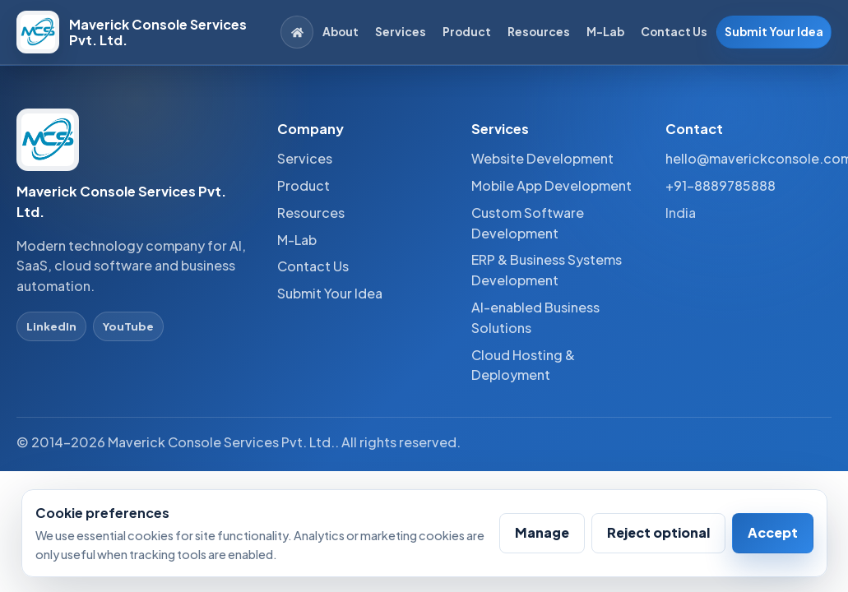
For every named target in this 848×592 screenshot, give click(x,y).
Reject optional (658, 532)
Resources (538, 32)
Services (400, 32)
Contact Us (674, 32)
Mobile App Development (551, 185)
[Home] (296, 32)
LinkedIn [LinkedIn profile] (51, 326)
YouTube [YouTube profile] (128, 326)
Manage (542, 532)
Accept (773, 532)
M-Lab (605, 32)
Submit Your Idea (774, 32)
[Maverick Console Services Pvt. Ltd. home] (138, 32)
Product (467, 32)
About (340, 32)
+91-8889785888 (720, 185)
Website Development (542, 158)
